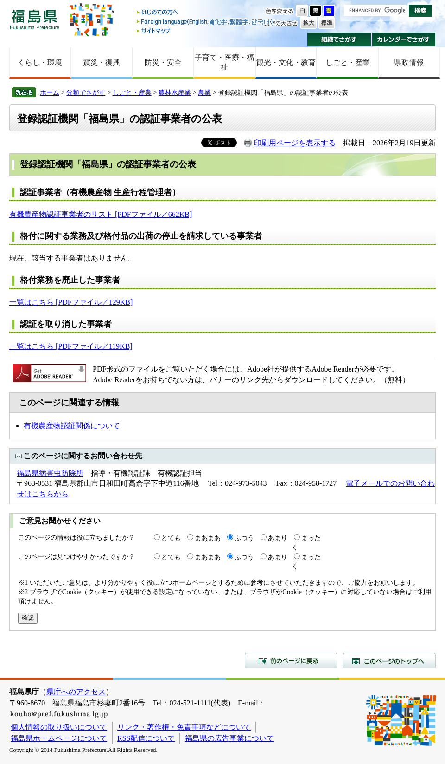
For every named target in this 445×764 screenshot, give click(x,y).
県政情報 (409, 62)
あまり (277, 538)
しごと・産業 (347, 62)
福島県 (34, 19)
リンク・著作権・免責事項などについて (184, 727)
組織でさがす (339, 39)
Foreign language (205, 21)
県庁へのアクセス (76, 692)
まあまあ (208, 538)
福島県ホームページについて (59, 738)
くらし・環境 (40, 62)
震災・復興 (101, 62)
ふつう (244, 538)
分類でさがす (85, 92)
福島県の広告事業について (229, 738)
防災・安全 (163, 62)
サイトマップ (205, 30)
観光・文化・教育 (286, 62)
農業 (204, 92)
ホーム (49, 92)
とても (171, 538)
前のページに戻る (291, 660)
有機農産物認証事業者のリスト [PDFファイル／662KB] (100, 214)
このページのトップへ (389, 660)
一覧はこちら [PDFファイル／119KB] (71, 346)
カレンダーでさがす (404, 39)
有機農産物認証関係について (72, 426)
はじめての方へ (205, 12)
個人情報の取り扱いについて (59, 727)
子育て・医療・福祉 (224, 62)
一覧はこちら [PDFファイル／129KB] (71, 302)
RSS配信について (146, 738)
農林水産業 (175, 92)
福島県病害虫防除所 (50, 473)
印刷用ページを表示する (295, 143)
